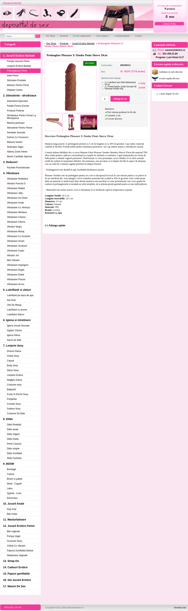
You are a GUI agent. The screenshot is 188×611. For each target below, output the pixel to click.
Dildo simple (13, 448)
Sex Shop (51, 43)
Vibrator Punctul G (16, 183)
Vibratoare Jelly (15, 193)
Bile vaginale (13, 531)
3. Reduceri (10, 162)
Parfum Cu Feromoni (17, 137)
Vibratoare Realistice (17, 178)
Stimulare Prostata (16, 80)
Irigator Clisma (14, 330)
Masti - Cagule (14, 483)
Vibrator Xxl (13, 255)
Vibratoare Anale (15, 202)
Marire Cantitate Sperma (19, 156)
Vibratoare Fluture (16, 279)
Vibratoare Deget (15, 269)
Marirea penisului (15, 123)
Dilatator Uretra (14, 90)
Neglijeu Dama (14, 380)
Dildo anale (12, 429)
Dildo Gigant (13, 434)
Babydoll (11, 389)
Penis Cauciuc (14, 443)
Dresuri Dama (14, 351)
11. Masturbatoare (14, 519)
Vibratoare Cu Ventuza (18, 207)
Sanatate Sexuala (16, 132)
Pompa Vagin (14, 536)
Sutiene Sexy (14, 408)
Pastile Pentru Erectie (18, 106)
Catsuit (10, 360)
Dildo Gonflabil (14, 453)
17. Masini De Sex (14, 586)
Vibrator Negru (14, 226)
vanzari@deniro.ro (175, 50)
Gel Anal (11, 300)
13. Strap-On (11, 560)
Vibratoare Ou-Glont (17, 198)
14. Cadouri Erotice (15, 567)
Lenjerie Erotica (15, 375)
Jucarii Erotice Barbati (83, 43)
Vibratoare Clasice (16, 217)
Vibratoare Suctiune (17, 246)
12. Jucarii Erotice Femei (19, 525)
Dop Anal (11, 509)
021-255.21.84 (170, 53)
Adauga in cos (120, 98)
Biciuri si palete (14, 479)
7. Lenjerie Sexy (13, 345)
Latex (9, 488)
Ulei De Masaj (14, 305)
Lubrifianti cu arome (17, 309)
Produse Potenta (15, 110)
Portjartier (12, 399)
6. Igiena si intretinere (17, 320)
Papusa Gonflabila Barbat (20, 550)
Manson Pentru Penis (18, 85)
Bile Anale (12, 514)
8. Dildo (8, 419)
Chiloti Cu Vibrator (16, 545)
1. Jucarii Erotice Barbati (19, 55)
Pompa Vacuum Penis (18, 61)
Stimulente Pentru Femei (19, 127)
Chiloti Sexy (13, 356)
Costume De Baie (16, 413)
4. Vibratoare (11, 173)
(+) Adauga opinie (55, 225)
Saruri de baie (14, 340)
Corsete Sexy (14, 404)
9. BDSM (8, 463)
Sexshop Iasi (180, 607)
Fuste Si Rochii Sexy (17, 394)
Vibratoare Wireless (17, 212)
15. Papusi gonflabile (16, 573)
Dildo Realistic (14, 424)
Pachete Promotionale (18, 167)
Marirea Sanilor (14, 142)
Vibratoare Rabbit (16, 188)
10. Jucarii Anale (13, 503)
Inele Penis (12, 75)
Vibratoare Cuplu (15, 250)
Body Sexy (12, 365)
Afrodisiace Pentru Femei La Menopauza (21, 116)
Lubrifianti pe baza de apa (20, 295)
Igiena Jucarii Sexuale (18, 325)
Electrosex (12, 498)
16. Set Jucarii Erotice (17, 579)
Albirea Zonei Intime (17, 151)
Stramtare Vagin (15, 147)
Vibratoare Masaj (15, 231)
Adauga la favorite (12, 3)
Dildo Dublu (13, 439)
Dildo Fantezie (14, 458)
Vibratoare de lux (15, 284)
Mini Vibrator (13, 260)
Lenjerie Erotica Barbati (19, 66)
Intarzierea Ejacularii (17, 101)
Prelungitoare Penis (17, 70)
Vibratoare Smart (15, 241)
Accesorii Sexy (14, 541)
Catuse (10, 474)
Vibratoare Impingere (17, 265)
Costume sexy (14, 384)
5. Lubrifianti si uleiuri (17, 289)
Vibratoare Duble (15, 274)
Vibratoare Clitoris (16, 222)
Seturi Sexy (13, 370)
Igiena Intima (13, 335)
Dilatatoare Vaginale (17, 555)
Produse (64, 43)
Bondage (11, 469)
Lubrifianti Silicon (15, 314)
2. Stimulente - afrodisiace (19, 95)
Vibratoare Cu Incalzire (18, 236)
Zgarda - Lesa (14, 493)
